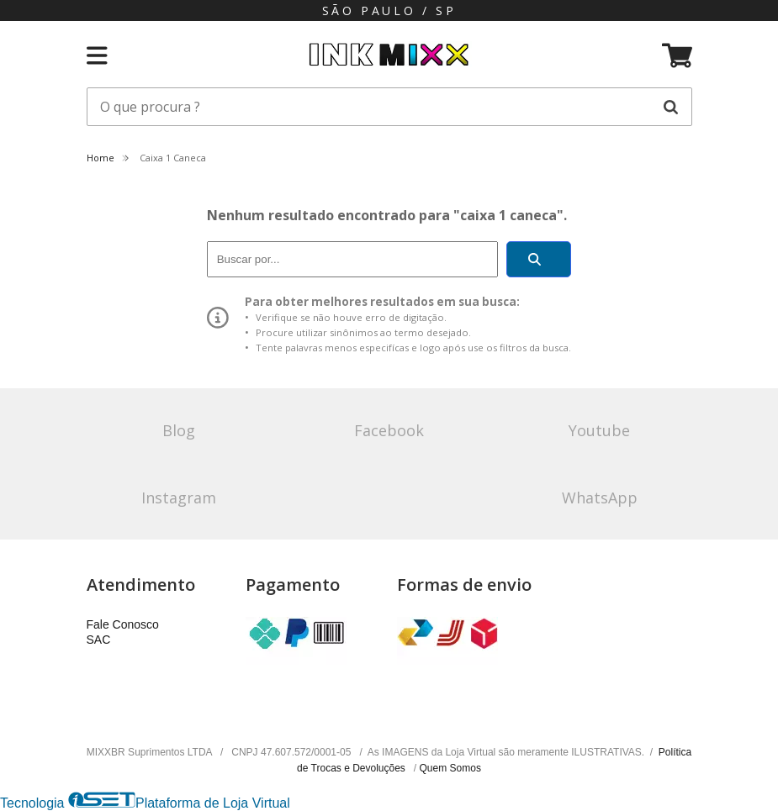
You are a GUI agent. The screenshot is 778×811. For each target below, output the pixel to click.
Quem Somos (450, 768)
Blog (178, 430)
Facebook (389, 430)
